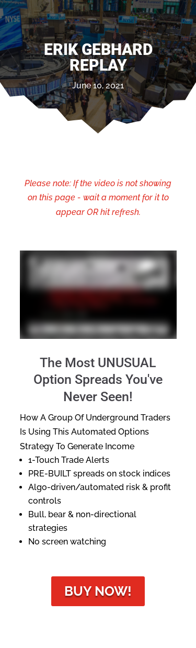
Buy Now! (98, 591)
